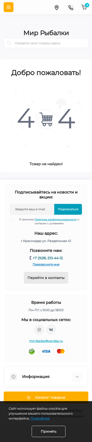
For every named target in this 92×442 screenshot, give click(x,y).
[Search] (9, 43)
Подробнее (40, 418)
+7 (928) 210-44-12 (48, 258)
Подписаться (68, 209)
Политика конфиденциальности (56, 219)
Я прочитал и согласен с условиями (47, 221)
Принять (48, 431)
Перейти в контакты (46, 278)
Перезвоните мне (46, 264)
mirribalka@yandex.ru (46, 341)
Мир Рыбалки (46, 33)
